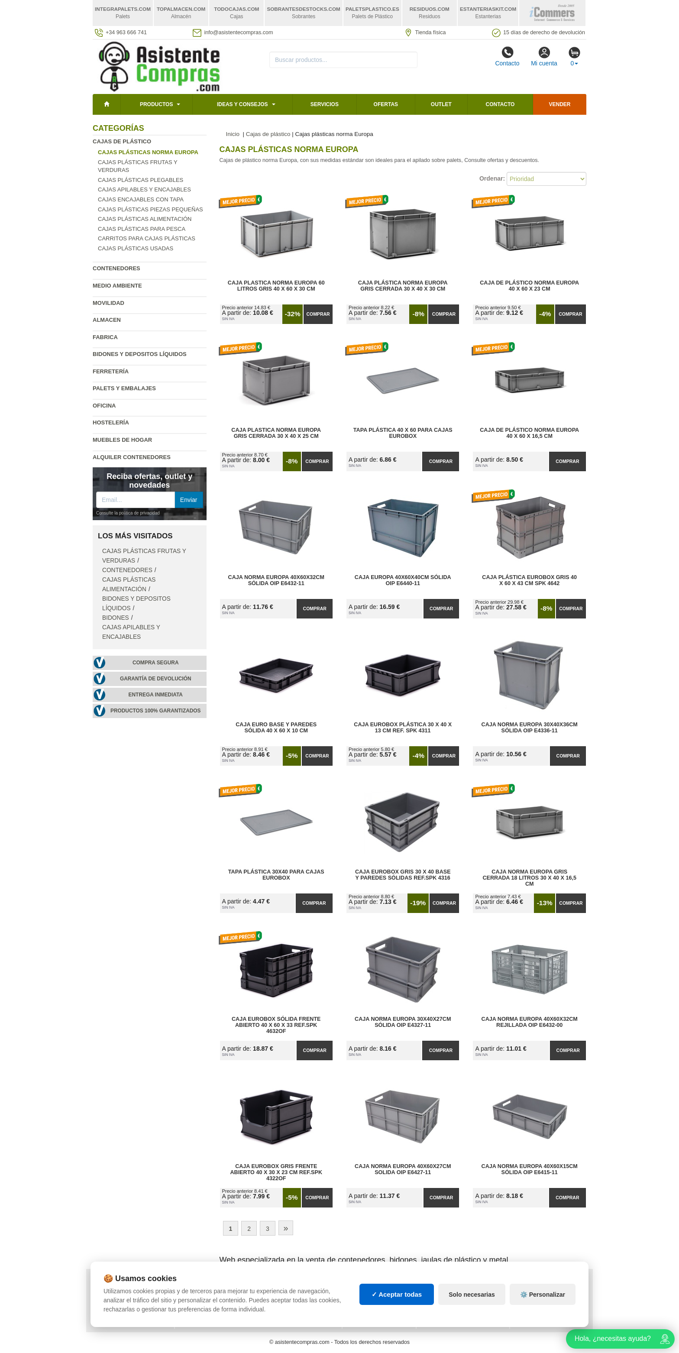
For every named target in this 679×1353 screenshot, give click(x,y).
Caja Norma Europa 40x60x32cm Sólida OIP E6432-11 (276, 580)
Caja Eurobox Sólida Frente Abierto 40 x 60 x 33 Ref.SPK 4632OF (276, 1025)
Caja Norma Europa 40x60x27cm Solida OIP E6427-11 (403, 1169)
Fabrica (105, 337)
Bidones (115, 618)
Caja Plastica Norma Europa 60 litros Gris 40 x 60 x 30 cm (276, 286)
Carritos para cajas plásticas (146, 238)
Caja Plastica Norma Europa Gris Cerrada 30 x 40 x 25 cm (276, 433)
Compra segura (156, 663)
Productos (156, 104)
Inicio (233, 134)
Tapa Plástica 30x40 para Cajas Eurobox (276, 875)
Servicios (324, 104)
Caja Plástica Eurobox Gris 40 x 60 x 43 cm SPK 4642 (529, 580)
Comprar (318, 314)
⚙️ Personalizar (542, 1294)
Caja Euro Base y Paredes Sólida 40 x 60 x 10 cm (276, 728)
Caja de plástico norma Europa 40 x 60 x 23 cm (529, 286)
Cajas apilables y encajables (144, 189)
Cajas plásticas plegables (140, 180)
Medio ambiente (117, 285)
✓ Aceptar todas (397, 1294)
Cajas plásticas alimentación (144, 219)
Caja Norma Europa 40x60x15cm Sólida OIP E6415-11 (530, 1169)
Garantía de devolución (155, 679)
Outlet (441, 104)
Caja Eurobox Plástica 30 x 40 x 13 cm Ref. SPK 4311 (403, 728)
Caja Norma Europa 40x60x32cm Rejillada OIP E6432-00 (530, 1022)
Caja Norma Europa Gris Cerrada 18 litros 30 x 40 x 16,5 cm (529, 878)
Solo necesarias (472, 1294)
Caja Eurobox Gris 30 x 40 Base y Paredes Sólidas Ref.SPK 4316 (403, 875)
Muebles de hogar (122, 440)
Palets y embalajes (124, 388)
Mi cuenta (544, 56)
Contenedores (116, 268)
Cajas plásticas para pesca (141, 229)
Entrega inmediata (156, 695)
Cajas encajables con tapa (141, 199)
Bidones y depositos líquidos (140, 354)
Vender (560, 104)
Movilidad (108, 303)
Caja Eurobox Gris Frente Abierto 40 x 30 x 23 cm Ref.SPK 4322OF (276, 1172)
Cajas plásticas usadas (135, 248)
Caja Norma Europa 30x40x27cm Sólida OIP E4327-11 (403, 1022)
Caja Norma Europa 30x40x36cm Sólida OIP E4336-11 (530, 728)
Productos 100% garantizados (155, 711)
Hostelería (111, 422)
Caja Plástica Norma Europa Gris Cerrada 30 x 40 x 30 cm (403, 286)
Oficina (104, 405)
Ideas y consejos (242, 104)
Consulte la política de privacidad (128, 513)
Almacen (107, 320)
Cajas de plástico (122, 141)
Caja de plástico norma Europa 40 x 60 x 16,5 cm (529, 433)
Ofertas (386, 104)
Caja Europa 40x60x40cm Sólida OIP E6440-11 (403, 580)
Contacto (507, 56)
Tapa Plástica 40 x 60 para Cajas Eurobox (403, 433)
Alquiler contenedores (132, 457)
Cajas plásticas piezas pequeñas (150, 209)
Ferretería (111, 371)
